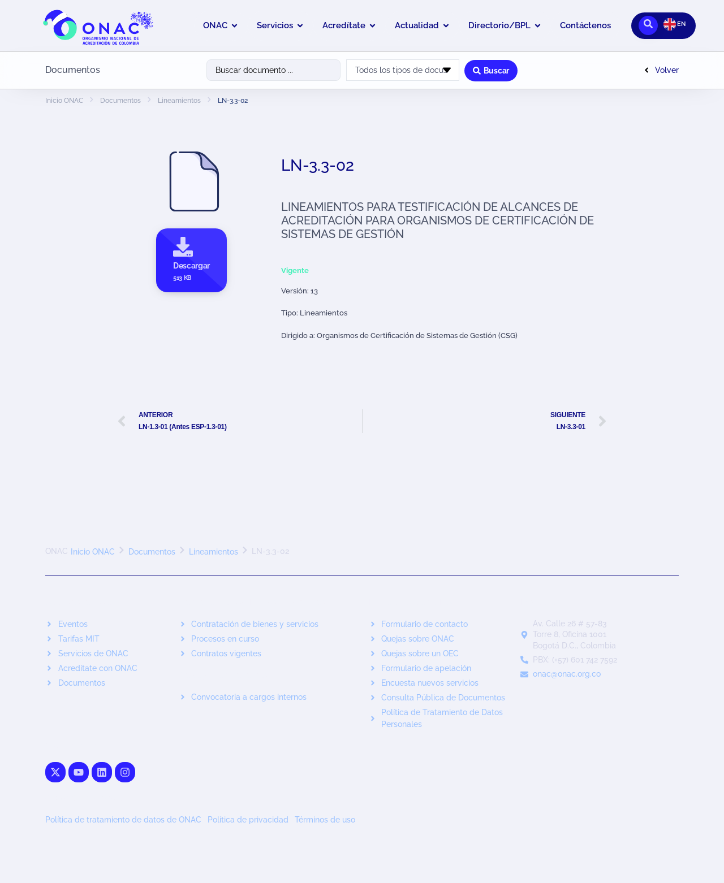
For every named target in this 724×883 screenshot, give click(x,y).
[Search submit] (491, 70)
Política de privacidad (248, 819)
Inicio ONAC (64, 101)
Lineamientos (179, 101)
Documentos (120, 101)
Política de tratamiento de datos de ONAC (123, 819)
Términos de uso (325, 819)
